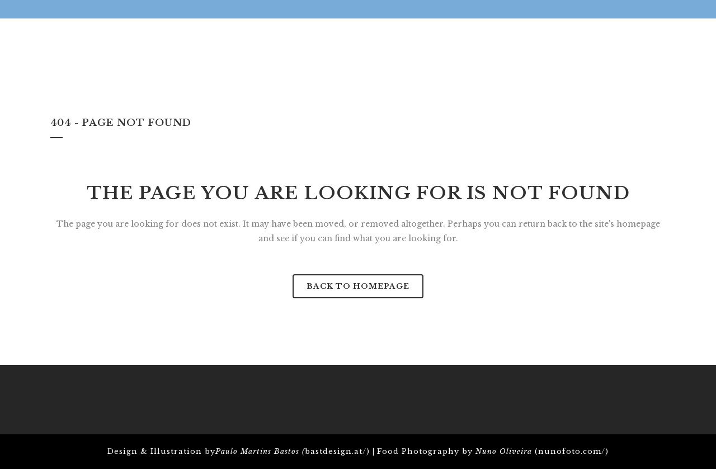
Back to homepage (358, 286)
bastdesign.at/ (335, 451)
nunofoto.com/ (571, 451)
